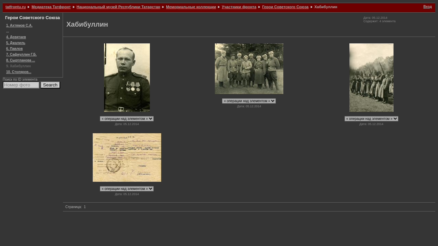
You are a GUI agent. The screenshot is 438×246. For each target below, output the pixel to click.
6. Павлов (14, 49)
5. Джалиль (15, 43)
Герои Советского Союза (285, 7)
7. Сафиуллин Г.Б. (21, 54)
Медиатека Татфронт (50, 7)
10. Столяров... (18, 72)
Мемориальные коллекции (191, 7)
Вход (427, 7)
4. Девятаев (16, 37)
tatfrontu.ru (15, 7)
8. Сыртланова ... (20, 60)
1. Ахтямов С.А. (19, 25)
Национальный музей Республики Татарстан (118, 7)
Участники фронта (239, 7)
